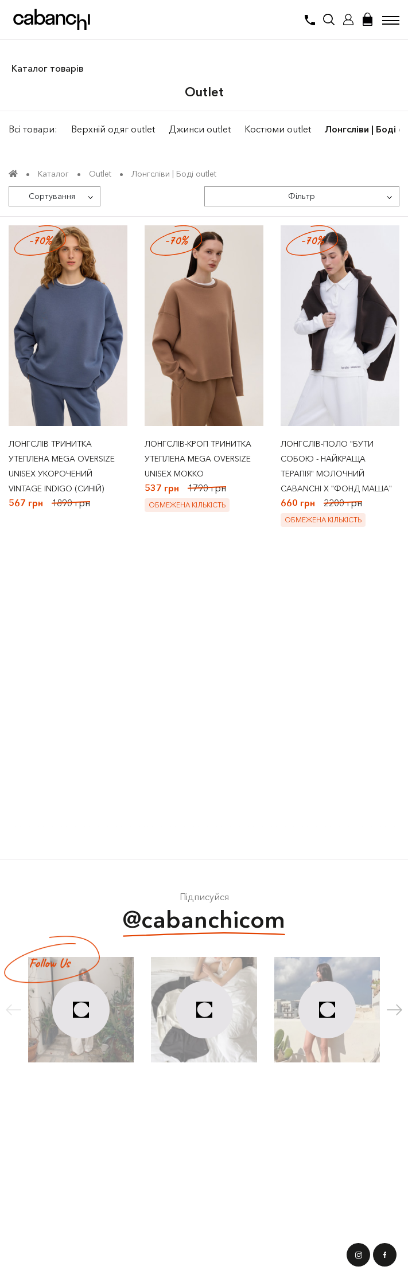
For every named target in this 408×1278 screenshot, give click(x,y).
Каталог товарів (47, 68)
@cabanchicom (204, 921)
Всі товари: (33, 129)
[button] (394, 1009)
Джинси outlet (200, 129)
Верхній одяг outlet (113, 129)
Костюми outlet (277, 129)
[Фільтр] (302, 196)
